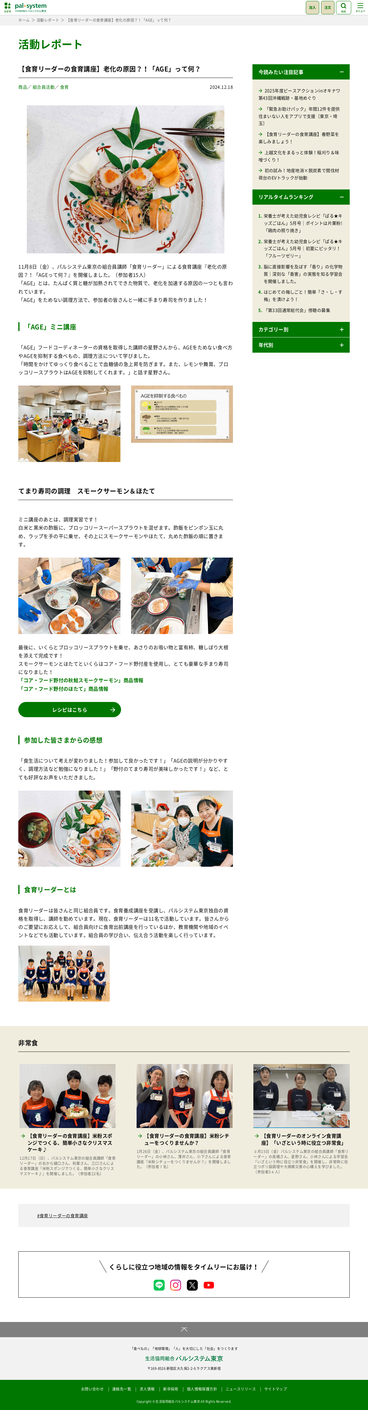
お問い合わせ (92, 1389)
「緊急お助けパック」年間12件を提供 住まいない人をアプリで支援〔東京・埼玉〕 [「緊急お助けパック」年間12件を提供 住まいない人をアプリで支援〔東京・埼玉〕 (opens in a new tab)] (302, 116)
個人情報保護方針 (202, 1389)
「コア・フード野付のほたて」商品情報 (63, 688)
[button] (301, 71)
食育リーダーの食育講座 (64, 1215)
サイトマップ (275, 1389)
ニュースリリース (241, 1389)
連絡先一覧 (121, 1389)
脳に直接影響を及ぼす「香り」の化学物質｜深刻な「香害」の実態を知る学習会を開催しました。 (303, 273)
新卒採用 (170, 1389)
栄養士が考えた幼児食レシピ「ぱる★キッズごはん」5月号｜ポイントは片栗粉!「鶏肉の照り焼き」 (303, 223)
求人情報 (147, 1389)
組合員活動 (44, 87)
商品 (22, 87)
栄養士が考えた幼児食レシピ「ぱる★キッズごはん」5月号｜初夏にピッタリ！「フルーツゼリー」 (303, 248)
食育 (64, 87)
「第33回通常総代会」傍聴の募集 (297, 310)
